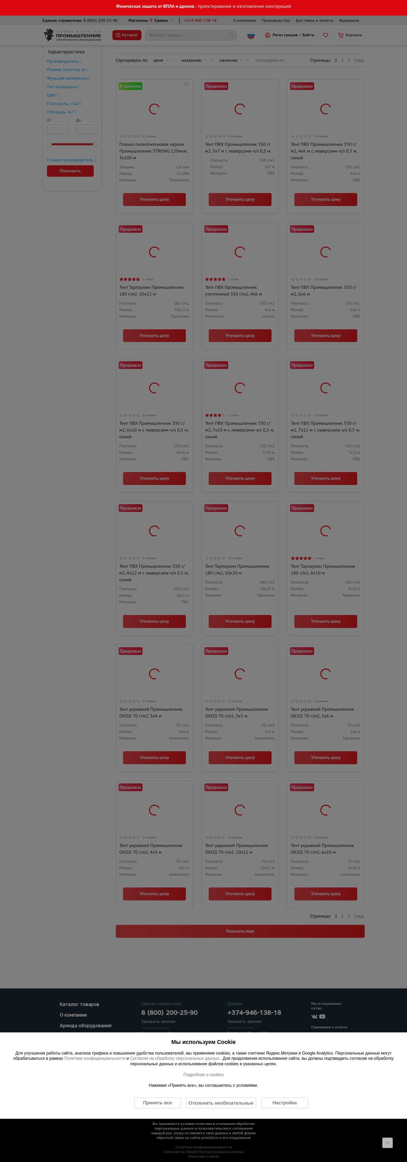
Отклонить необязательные (221, 1102)
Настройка (285, 1102)
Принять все (157, 1102)
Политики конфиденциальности (94, 1058)
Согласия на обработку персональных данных (175, 1058)
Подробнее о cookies (203, 1074)
